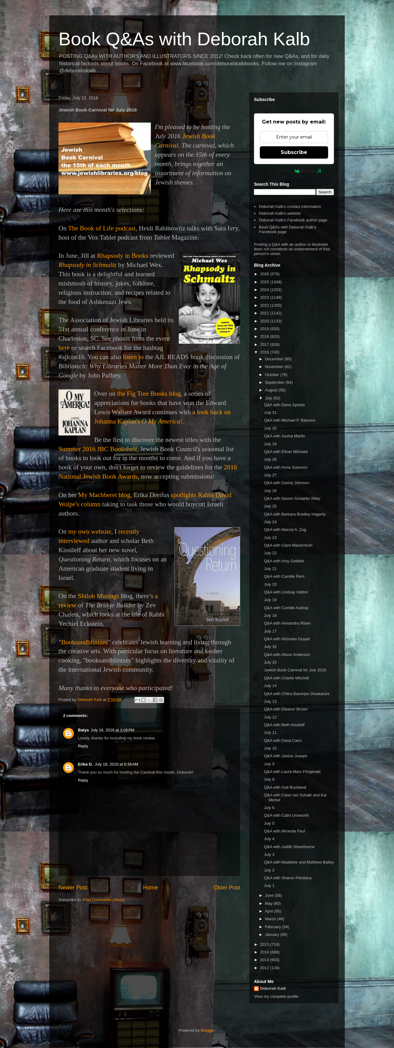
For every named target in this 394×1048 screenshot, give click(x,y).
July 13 (270, 701)
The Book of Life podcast (101, 228)
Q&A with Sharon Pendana (288, 878)
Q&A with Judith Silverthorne (289, 846)
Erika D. (85, 764)
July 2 (269, 870)
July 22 (270, 553)
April (269, 911)
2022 (265, 305)
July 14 (270, 685)
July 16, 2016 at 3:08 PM (112, 730)
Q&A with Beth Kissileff (284, 724)
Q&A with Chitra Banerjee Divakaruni (296, 693)
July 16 (270, 646)
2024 (265, 289)
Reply (83, 746)
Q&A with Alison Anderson (287, 654)
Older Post (227, 887)
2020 (265, 321)
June (270, 895)
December (275, 359)
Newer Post (72, 887)
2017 (265, 344)
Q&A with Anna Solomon (286, 467)
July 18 (270, 615)
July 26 (270, 490)
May (269, 903)
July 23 (270, 537)
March (271, 918)
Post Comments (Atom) (104, 899)
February (273, 927)
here (64, 347)
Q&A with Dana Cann (283, 740)
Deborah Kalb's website (280, 213)
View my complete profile (276, 996)
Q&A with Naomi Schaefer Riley (292, 498)
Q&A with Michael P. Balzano (289, 420)
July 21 (270, 568)
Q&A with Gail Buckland (285, 787)
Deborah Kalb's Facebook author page (293, 220)
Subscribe (294, 152)
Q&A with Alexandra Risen (287, 623)
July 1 (269, 885)
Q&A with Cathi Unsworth (286, 815)
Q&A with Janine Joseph (285, 756)
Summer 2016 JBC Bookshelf (97, 449)
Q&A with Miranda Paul (284, 831)
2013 (265, 959)
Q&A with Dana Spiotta (284, 405)
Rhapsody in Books (122, 255)
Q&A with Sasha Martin (284, 436)
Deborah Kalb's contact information (290, 206)
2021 (265, 313)
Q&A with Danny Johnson (286, 482)
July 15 (270, 662)
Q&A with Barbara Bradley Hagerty (294, 514)
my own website (89, 531)
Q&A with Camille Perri (284, 576)
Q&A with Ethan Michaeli (286, 451)
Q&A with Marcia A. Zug (285, 529)
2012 (265, 967)
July (269, 398)
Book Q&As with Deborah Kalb (184, 39)
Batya (83, 730)
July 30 (270, 428)
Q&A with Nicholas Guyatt (287, 639)
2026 (265, 274)
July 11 (270, 732)
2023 (265, 297)
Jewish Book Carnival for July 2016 (295, 670)
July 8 (269, 779)
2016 (265, 352)
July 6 (269, 807)
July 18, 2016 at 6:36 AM (116, 764)
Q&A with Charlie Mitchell (286, 678)
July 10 (270, 748)
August (272, 390)
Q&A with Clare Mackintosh (288, 545)
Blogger (207, 1030)
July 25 (270, 506)
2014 (265, 952)
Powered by (294, 170)
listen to (133, 357)
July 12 (270, 717)
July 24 (270, 522)
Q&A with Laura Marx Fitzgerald (292, 771)
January (272, 934)
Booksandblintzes (84, 642)
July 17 (270, 631)
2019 (265, 328)
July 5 (269, 823)
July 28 (270, 459)
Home (150, 887)
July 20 (270, 584)
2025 (265, 282)
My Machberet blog (104, 495)
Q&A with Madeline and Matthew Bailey (299, 862)
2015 (265, 944)
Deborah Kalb (273, 988)
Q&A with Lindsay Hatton (286, 592)
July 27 (270, 475)
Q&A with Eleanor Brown (286, 709)
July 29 (270, 444)
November (275, 366)
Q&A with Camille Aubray (286, 607)
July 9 (269, 764)
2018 (265, 336)
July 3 (269, 854)
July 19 (270, 599)
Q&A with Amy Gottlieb (284, 561)
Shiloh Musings (98, 596)
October (272, 374)
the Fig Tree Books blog (149, 393)
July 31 (270, 412)
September (275, 382)
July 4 (269, 838)
